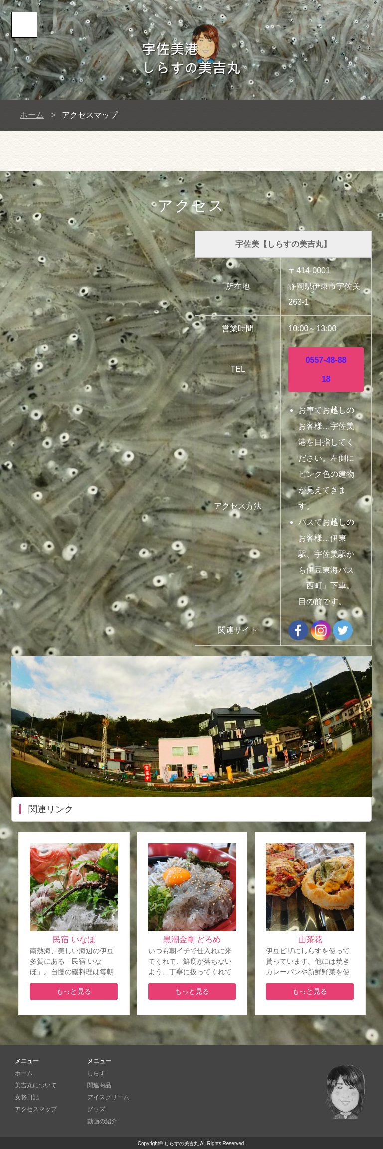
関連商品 (99, 1085)
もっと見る (73, 991)
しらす (96, 1073)
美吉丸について (36, 1085)
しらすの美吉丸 (181, 1143)
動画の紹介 (102, 1121)
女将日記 (27, 1097)
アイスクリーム (108, 1097)
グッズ (96, 1109)
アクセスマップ (36, 1109)
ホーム (32, 115)
